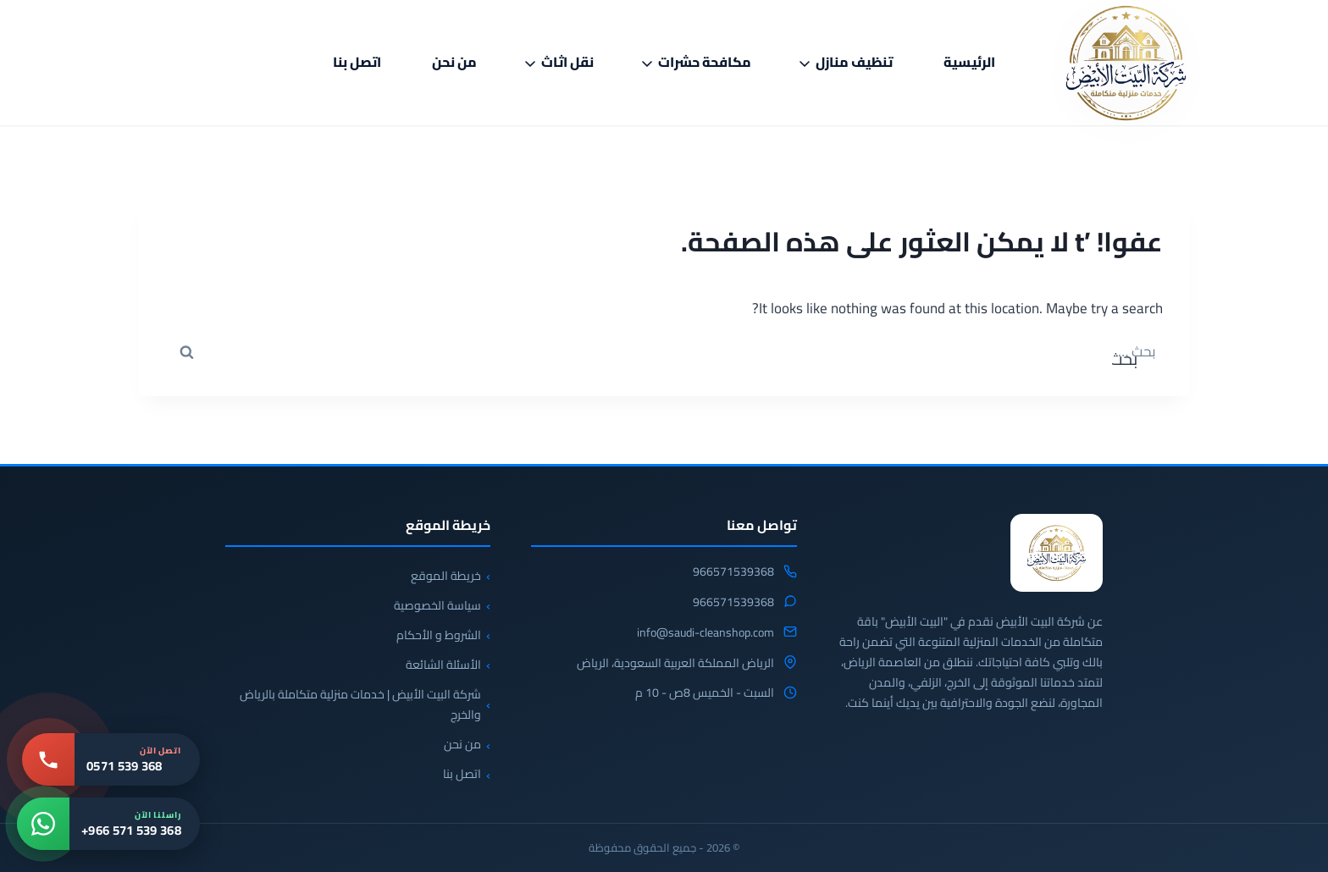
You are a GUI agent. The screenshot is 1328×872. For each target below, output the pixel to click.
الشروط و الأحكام (438, 635)
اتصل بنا (357, 62)
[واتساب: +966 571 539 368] (108, 823)
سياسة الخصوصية (437, 605)
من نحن (454, 62)
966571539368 (733, 572)
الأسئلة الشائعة (443, 665)
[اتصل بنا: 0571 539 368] (111, 759)
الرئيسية (969, 62)
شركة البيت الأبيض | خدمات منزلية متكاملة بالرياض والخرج (360, 704)
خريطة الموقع (446, 576)
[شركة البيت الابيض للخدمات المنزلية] (1056, 553)
